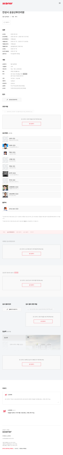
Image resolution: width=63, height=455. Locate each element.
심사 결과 (25, 232)
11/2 (14, 152)
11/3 (14, 145)
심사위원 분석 (10, 232)
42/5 (17, 193)
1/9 (17, 208)
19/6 (17, 187)
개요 (4, 232)
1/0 (14, 138)
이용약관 (16, 448)
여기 (25, 221)
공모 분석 (18, 232)
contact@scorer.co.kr (8, 438)
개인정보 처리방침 (22, 448)
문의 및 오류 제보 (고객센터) (7, 448)
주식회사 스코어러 (6, 436)
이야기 (32, 232)
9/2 (14, 180)
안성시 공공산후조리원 (13, 12)
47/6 (14, 173)
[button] (61, 3)
